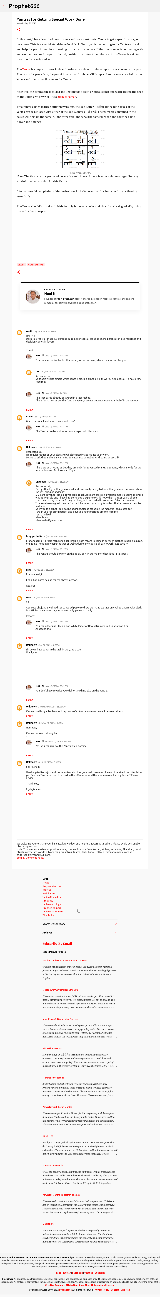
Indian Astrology (51, 904)
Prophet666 (24, 6)
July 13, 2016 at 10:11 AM (55, 536)
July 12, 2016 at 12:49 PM (44, 331)
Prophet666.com (65, 299)
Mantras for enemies (53, 1077)
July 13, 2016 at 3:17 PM (58, 482)
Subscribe (100, 1273)
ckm (37, 371)
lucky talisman (66, 96)
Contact (115, 1290)
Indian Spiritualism (52, 911)
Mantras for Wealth (52, 1165)
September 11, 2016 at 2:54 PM (52, 707)
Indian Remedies (51, 897)
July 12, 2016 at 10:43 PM (56, 355)
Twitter (67, 1273)
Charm (21, 265)
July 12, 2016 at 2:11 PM (44, 417)
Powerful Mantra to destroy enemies (61, 1195)
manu (29, 416)
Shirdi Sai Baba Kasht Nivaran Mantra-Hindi (64, 960)
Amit (29, 331)
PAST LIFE (47, 1136)
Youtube (88, 1273)
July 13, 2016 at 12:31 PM (56, 463)
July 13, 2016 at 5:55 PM (44, 570)
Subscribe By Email (57, 944)
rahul (29, 569)
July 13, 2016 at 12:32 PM (56, 549)
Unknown (31, 447)
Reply (29, 410)
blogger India (34, 536)
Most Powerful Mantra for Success (60, 1019)
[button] (18, 30)
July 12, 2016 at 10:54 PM (49, 447)
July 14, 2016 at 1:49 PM (49, 645)
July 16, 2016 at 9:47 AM (56, 393)
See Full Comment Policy (30, 857)
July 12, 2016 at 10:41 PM (56, 427)
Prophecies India (51, 908)
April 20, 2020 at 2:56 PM (49, 762)
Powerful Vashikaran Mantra (57, 1107)
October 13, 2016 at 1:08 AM (51, 723)
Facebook (77, 1273)
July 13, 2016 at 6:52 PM (44, 597)
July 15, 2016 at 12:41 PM (56, 686)
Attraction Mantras (52, 1048)
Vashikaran (48, 893)
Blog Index (48, 915)
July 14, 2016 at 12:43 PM (56, 621)
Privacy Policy (102, 1290)
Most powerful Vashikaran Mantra (60, 990)
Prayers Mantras (51, 886)
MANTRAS (47, 1224)
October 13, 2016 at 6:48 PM (57, 741)
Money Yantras (35, 265)
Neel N (39, 355)
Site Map (125, 1290)
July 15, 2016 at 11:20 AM (53, 371)
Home (45, 882)
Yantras (46, 890)
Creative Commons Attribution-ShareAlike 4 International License (80, 1285)
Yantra (26, 69)
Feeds (58, 1273)
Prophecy (47, 900)
